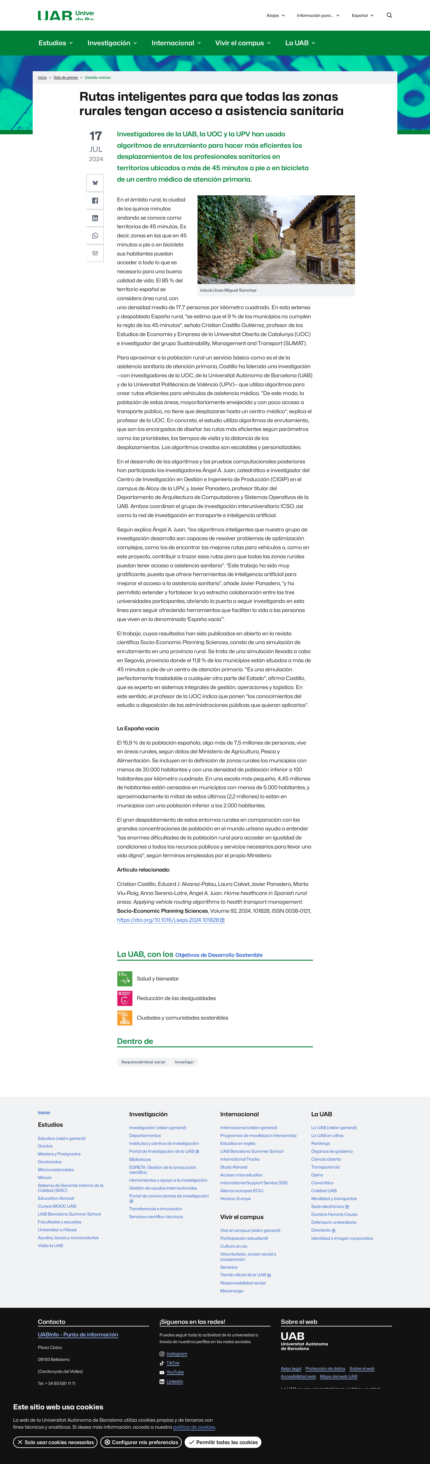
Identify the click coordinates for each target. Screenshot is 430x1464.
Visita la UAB (50, 1252)
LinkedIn (175, 1385)
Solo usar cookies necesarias (55, 1442)
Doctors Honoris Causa (334, 1218)
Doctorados (50, 1168)
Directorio (324, 1234)
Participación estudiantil (244, 1242)
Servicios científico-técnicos (156, 1220)
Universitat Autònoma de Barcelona (93, 17)
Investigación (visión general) (157, 1131)
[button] (96, 185)
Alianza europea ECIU (241, 1194)
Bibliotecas (140, 1163)
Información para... (319, 17)
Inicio (45, 1118)
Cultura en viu (233, 1250)
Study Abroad (233, 1171)
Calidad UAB (324, 1194)
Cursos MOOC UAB (57, 1213)
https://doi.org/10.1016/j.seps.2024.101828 (168, 922)
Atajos (276, 17)
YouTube (175, 1376)
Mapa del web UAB (338, 1380)
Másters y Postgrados (59, 1161)
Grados (45, 1153)
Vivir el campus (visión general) (250, 1234)
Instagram (177, 1358)
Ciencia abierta (326, 1163)
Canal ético (322, 1186)
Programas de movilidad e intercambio (258, 1139)
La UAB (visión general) (334, 1131)
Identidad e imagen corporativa (342, 1242)
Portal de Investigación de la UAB (165, 1155)
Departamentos (145, 1139)
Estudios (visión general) (61, 1145)
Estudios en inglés (237, 1147)
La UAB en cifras (327, 1139)
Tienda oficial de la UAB (246, 1279)
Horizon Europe (235, 1202)
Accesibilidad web (298, 1380)
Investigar (195, 1065)
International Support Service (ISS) (254, 1186)
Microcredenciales (56, 1176)
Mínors (44, 1184)
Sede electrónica (331, 1211)
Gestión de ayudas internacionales (163, 1191)
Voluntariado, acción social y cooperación (248, 1260)
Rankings (320, 1147)
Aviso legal (291, 1372)
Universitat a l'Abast (57, 1236)
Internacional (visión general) (248, 1131)
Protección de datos (325, 1372)
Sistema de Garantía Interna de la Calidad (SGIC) (71, 1195)
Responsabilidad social (147, 1065)
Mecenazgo (232, 1294)
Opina (317, 1178)
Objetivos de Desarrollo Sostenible (238, 956)
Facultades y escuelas (59, 1228)
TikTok (173, 1367)
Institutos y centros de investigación (164, 1147)
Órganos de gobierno (332, 1155)
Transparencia (325, 1171)
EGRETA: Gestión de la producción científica (162, 1173)
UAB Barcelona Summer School (69, 1221)
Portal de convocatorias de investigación (169, 1203)
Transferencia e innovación (155, 1212)
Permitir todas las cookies (224, 1442)
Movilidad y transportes (334, 1202)
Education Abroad (56, 1205)
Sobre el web (362, 1372)
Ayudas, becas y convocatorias (68, 1244)
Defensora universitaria (333, 1226)
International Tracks (240, 1163)
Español (363, 18)
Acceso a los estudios (241, 1178)
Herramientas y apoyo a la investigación (168, 1184)
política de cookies (194, 1427)
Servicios (228, 1270)
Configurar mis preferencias (141, 1442)
